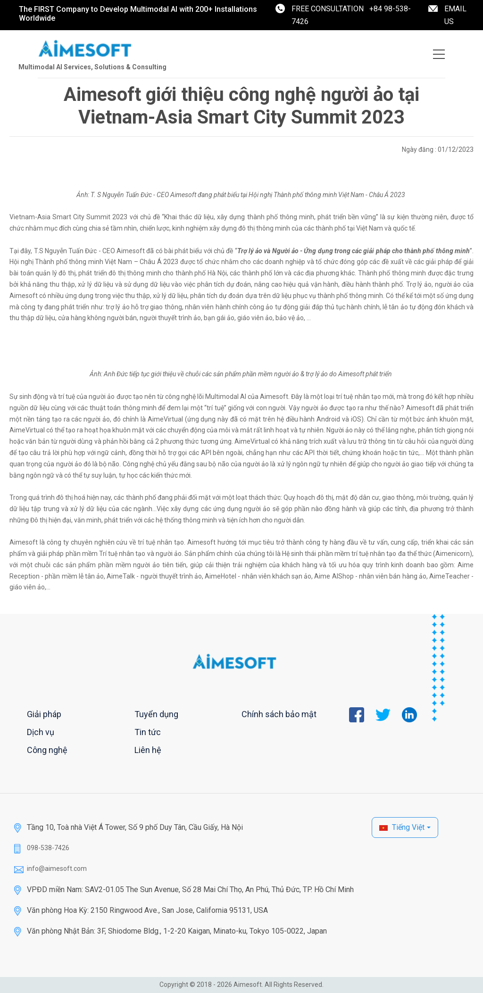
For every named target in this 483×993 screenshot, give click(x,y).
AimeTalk (121, 576)
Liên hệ (147, 750)
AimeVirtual (165, 419)
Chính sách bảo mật (279, 714)
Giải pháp (44, 714)
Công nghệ (47, 750)
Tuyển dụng (156, 714)
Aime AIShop (333, 576)
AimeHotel (220, 576)
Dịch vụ (40, 732)
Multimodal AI (225, 396)
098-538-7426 (48, 848)
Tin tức (147, 732)
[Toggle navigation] (439, 54)
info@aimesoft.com (57, 868)
